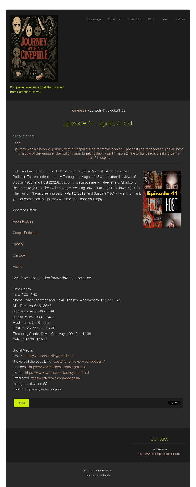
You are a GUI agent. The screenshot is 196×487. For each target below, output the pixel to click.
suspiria (104, 158)
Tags (16, 143)
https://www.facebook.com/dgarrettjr (57, 367)
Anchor (18, 267)
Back (21, 403)
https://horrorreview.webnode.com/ (78, 361)
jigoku (169, 149)
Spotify (18, 244)
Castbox (19, 255)
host (179, 149)
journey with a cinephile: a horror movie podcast (88, 149)
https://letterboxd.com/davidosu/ (55, 378)
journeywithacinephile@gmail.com (48, 356)
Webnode (105, 475)
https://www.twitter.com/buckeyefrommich (57, 373)
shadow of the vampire (36, 153)
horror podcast (151, 149)
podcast (132, 149)
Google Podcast (25, 233)
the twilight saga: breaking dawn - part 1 (86, 153)
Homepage (78, 110)
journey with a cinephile (32, 149)
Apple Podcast (23, 221)
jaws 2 (123, 153)
